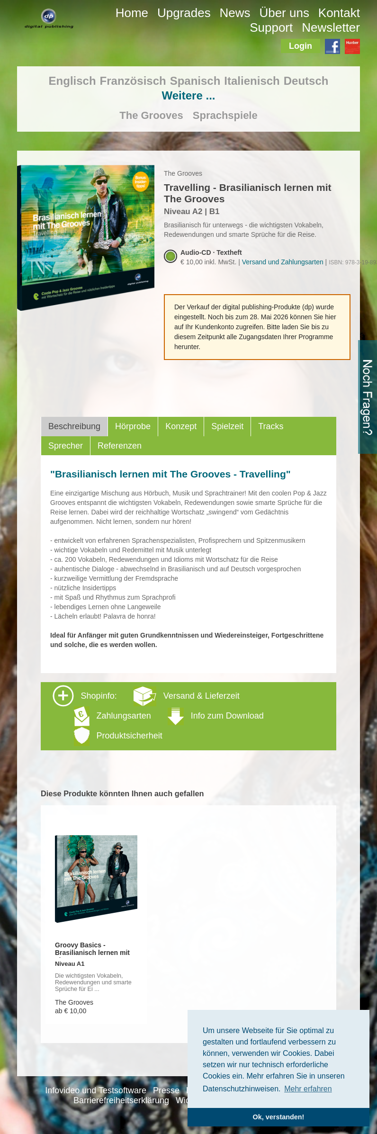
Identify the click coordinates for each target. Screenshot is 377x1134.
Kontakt (339, 13)
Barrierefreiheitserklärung (121, 1100)
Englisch (72, 80)
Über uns (284, 13)
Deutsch (306, 80)
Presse (166, 1090)
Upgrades (184, 13)
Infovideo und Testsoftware (95, 1090)
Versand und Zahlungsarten (282, 262)
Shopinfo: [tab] (158, 715)
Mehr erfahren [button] (308, 1089)
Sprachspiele (225, 115)
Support (271, 27)
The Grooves (151, 115)
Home (132, 13)
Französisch (133, 80)
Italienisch (251, 80)
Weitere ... (188, 95)
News (235, 13)
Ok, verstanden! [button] (279, 1117)
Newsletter (331, 27)
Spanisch (195, 80)
